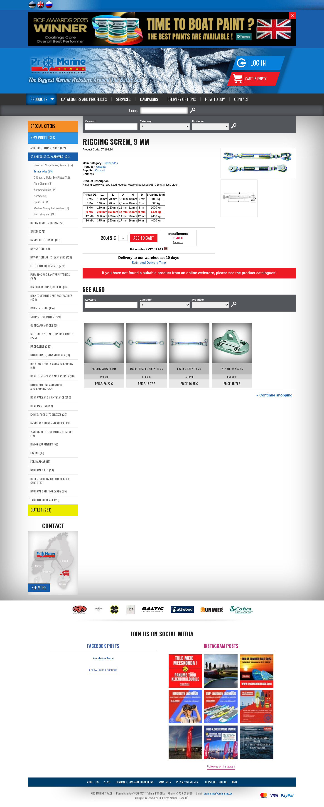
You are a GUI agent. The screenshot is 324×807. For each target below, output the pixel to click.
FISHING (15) (37, 453)
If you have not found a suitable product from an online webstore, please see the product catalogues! (189, 273)
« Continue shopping (274, 395)
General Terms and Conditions (135, 782)
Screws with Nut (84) (45, 190)
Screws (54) (40, 196)
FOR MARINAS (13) (40, 461)
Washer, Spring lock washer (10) (51, 208)
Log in (258, 62)
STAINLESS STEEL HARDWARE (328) (50, 156)
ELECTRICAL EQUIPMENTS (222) (48, 266)
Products (38, 99)
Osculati (101, 166)
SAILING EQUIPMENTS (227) (45, 317)
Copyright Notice (216, 782)
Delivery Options (181, 99)
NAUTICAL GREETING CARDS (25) (48, 491)
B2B (234, 782)
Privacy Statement (188, 782)
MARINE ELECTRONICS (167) (45, 240)
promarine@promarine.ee (218, 793)
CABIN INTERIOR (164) (42, 308)
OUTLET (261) (40, 510)
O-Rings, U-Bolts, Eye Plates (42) (52, 177)
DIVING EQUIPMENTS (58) (44, 444)
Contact (241, 99)
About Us (93, 782)
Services (123, 99)
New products (42, 137)
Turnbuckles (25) (43, 171)
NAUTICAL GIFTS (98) (42, 470)
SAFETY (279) (37, 231)
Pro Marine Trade (103, 658)
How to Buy (215, 99)
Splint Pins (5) (41, 202)
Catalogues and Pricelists (84, 99)
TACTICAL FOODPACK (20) (44, 500)
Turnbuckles (110, 163)
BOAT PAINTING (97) (41, 406)
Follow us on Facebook (103, 670)
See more (39, 587)
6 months (178, 242)
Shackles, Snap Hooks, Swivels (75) (53, 165)
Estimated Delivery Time (149, 262)
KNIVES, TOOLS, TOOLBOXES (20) (48, 414)
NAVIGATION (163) (40, 249)
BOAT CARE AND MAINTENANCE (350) (50, 397)
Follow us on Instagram (221, 766)
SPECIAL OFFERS (42, 126)
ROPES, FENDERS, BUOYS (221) (47, 223)
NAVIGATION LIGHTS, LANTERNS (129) (51, 257)
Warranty (165, 782)
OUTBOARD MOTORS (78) (44, 325)
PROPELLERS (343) (40, 346)
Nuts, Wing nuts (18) (44, 214)
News (107, 782)
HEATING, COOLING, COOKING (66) (49, 287)
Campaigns (149, 99)
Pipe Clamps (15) (43, 183)
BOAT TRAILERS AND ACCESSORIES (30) (52, 376)
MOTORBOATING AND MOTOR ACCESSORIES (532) (46, 387)
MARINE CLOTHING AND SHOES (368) (50, 423)
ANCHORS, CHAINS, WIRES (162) (48, 148)
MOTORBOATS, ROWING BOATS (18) (50, 355)
